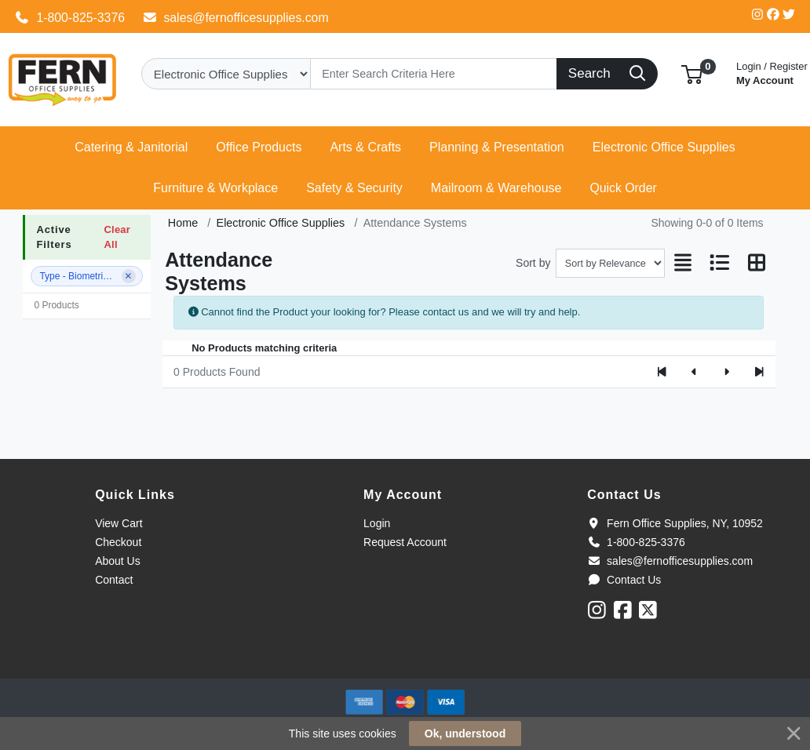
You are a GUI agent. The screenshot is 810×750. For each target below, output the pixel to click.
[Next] (726, 372)
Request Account (405, 542)
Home (183, 223)
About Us (117, 561)
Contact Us (624, 579)
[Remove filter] (129, 276)
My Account (772, 71)
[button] (691, 73)
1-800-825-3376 (70, 17)
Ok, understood (465, 733)
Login (376, 523)
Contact (114, 579)
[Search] (434, 73)
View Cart (118, 523)
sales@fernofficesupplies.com (235, 17)
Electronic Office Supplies (281, 223)
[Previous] (694, 372)
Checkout (118, 542)
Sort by (533, 263)
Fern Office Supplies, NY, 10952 (675, 523)
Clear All (117, 237)
